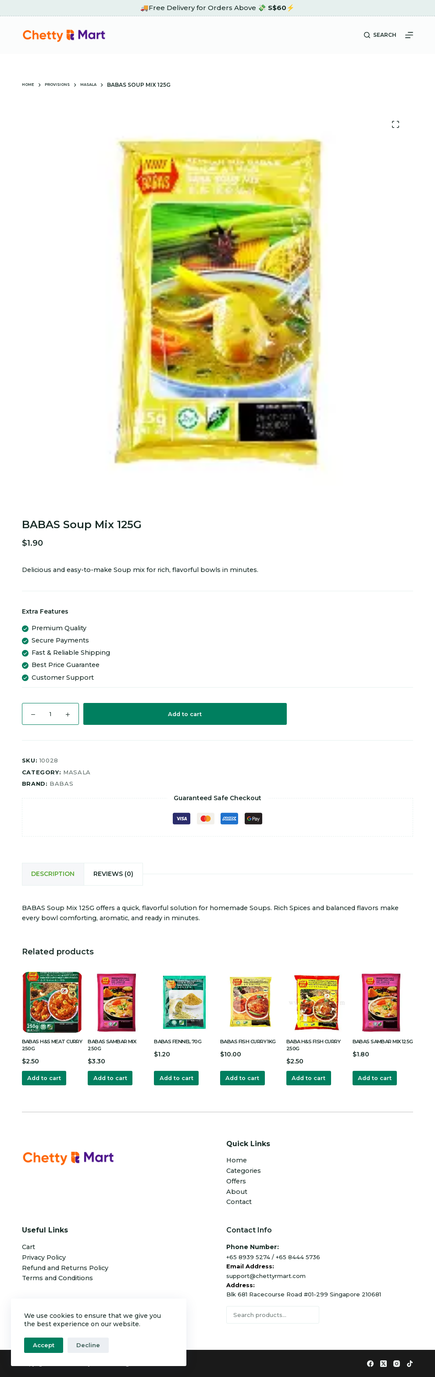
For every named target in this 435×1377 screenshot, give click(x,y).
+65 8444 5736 (298, 1256)
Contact (239, 1201)
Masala (77, 772)
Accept (43, 1345)
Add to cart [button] (47, 1076)
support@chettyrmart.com (266, 1274)
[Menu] (409, 35)
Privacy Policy (44, 1256)
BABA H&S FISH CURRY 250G (308, 1042)
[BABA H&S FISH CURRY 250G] (316, 999)
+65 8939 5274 (248, 1256)
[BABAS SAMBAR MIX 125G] (383, 999)
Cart (28, 1246)
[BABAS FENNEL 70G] (184, 999)
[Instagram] (396, 1363)
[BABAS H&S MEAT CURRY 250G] (52, 999)
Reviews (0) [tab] (104, 872)
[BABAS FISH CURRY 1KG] (250, 999)
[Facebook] (370, 1363)
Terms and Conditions (57, 1278)
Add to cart (185, 714)
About (236, 1191)
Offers (236, 1181)
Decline (88, 1345)
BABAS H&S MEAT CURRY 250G (47, 1042)
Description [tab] (50, 872)
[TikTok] (409, 1363)
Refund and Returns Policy (65, 1267)
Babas (61, 783)
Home (236, 1160)
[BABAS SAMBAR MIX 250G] (118, 999)
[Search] (380, 35)
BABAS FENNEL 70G (182, 1038)
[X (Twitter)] (383, 1363)
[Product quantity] (50, 714)
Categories (243, 1170)
